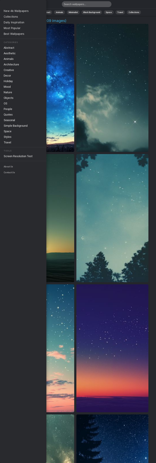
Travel (120, 12)
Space (109, 12)
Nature (33, 12)
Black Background (91, 12)
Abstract (46, 12)
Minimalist (73, 12)
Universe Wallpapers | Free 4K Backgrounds (18, 5)
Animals (59, 12)
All (24, 12)
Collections (134, 12)
